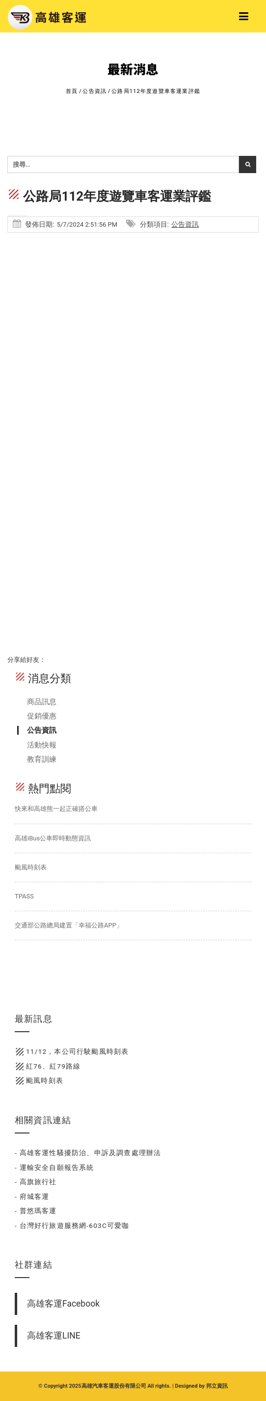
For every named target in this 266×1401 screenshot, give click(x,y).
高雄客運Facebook (63, 1304)
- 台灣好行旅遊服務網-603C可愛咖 (72, 1225)
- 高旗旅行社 (36, 1182)
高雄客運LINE (53, 1336)
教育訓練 (41, 759)
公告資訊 (94, 91)
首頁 (72, 91)
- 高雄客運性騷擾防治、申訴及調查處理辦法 (88, 1153)
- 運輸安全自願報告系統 (54, 1167)
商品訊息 (41, 701)
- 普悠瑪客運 (36, 1211)
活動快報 (41, 745)
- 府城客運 (32, 1196)
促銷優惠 (41, 716)
